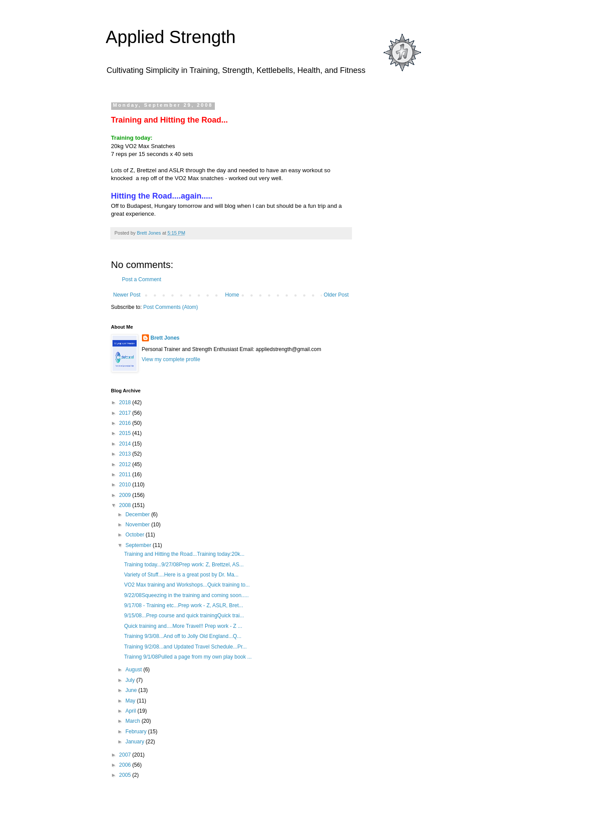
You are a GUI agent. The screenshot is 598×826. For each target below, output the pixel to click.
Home (232, 295)
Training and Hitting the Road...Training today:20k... (184, 554)
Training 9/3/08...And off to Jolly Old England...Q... (182, 636)
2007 (125, 755)
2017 (125, 413)
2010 (125, 485)
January (135, 742)
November (138, 525)
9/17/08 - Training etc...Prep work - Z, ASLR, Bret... (183, 605)
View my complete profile (171, 359)
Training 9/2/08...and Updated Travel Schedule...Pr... (185, 647)
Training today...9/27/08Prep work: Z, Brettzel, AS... (183, 565)
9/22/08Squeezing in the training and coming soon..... (186, 595)
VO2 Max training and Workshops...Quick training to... (187, 585)
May (131, 701)
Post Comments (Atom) (170, 307)
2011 (125, 474)
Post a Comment (141, 279)
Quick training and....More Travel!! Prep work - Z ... (183, 626)
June (131, 690)
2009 (125, 495)
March (133, 721)
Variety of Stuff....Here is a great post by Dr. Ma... (181, 575)
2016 (125, 423)
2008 (125, 505)
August (134, 670)
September (138, 545)
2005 (125, 775)
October (135, 535)
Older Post (336, 295)
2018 (125, 402)
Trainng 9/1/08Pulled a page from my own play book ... (187, 657)
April (131, 711)
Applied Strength (171, 37)
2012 (125, 464)
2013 (125, 454)
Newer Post (127, 295)
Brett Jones (165, 338)
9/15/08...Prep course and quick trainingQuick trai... (184, 615)
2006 (125, 765)
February (136, 731)
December (138, 514)
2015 (125, 433)
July (130, 680)
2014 (125, 444)
